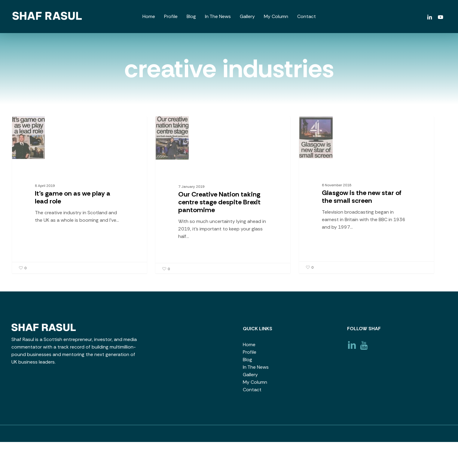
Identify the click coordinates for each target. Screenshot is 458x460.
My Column (255, 384)
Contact (252, 392)
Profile (249, 354)
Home (249, 347)
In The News (256, 369)
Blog (247, 362)
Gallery (250, 377)
